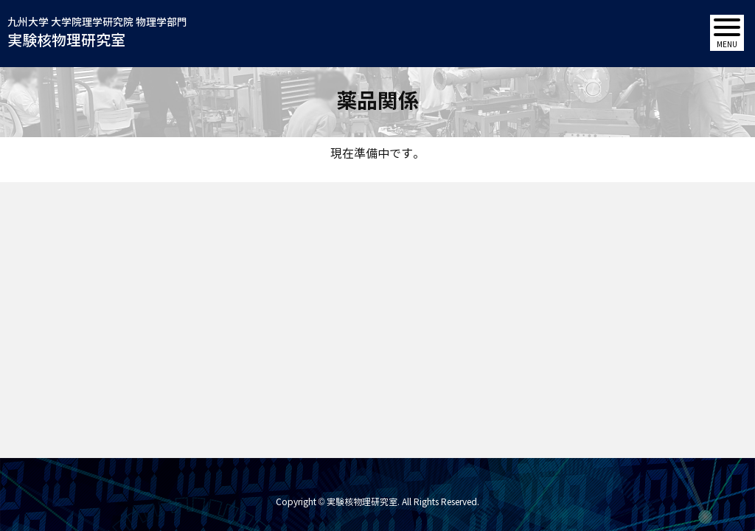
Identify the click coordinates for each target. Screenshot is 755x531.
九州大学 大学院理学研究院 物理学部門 (97, 33)
